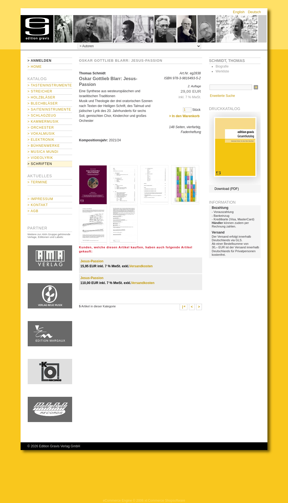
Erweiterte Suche (222, 96)
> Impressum (40, 199)
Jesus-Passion (91, 261)
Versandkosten (141, 266)
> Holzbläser (41, 97)
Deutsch (254, 12)
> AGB (32, 211)
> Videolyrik (40, 158)
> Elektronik (40, 140)
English (239, 12)
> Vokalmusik (41, 134)
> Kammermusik (43, 121)
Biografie (222, 66)
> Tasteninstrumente (49, 85)
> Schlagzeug (41, 115)
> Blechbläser (42, 103)
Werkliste (222, 71)
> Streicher (39, 91)
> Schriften (39, 164)
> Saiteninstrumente (49, 109)
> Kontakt (37, 205)
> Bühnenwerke (43, 146)
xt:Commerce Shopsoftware (165, 500)
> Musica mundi (42, 152)
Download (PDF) (226, 189)
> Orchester (40, 128)
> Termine (37, 182)
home (37, 29)
